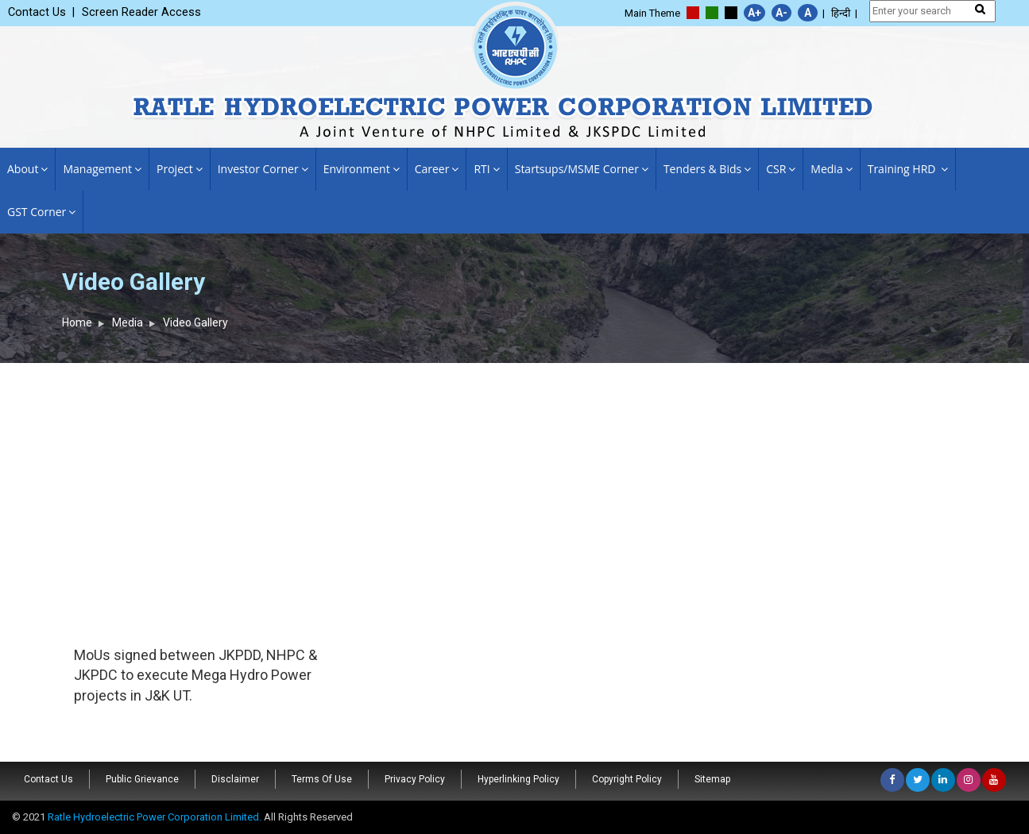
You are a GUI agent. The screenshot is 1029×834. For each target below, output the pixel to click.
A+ (754, 12)
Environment (361, 168)
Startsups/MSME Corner (581, 168)
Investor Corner (263, 168)
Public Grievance (142, 779)
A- (781, 12)
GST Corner (41, 211)
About (27, 168)
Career (437, 168)
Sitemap (712, 779)
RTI (486, 168)
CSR (780, 168)
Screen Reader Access (141, 12)
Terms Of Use (322, 779)
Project (180, 168)
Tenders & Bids (707, 168)
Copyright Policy (627, 779)
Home (77, 322)
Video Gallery (195, 322)
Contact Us (48, 779)
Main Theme (652, 13)
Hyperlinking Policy (518, 779)
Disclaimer (235, 779)
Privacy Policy (415, 779)
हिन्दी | (844, 13)
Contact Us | (41, 12)
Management (102, 168)
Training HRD (908, 168)
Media (831, 168)
